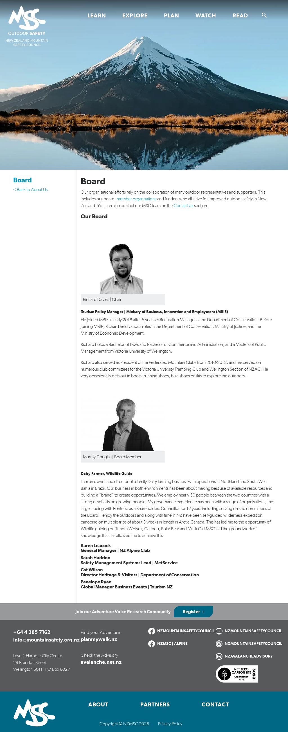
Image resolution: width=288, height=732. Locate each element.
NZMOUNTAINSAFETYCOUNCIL (186, 631)
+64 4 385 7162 (31, 632)
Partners (155, 705)
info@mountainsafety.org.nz (46, 640)
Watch (205, 16)
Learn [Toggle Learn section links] (96, 16)
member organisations (136, 199)
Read (240, 16)
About (98, 705)
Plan (171, 16)
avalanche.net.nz (101, 662)
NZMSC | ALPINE (172, 644)
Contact (215, 705)
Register (191, 611)
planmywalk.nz (99, 639)
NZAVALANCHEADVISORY (249, 656)
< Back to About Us (30, 189)
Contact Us (183, 205)
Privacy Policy (170, 724)
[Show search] (264, 15)
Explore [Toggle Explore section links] (135, 16)
